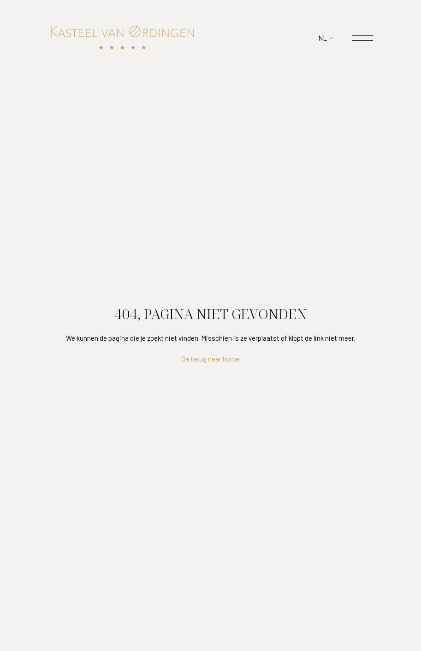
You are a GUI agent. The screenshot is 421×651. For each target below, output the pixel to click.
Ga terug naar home (210, 359)
